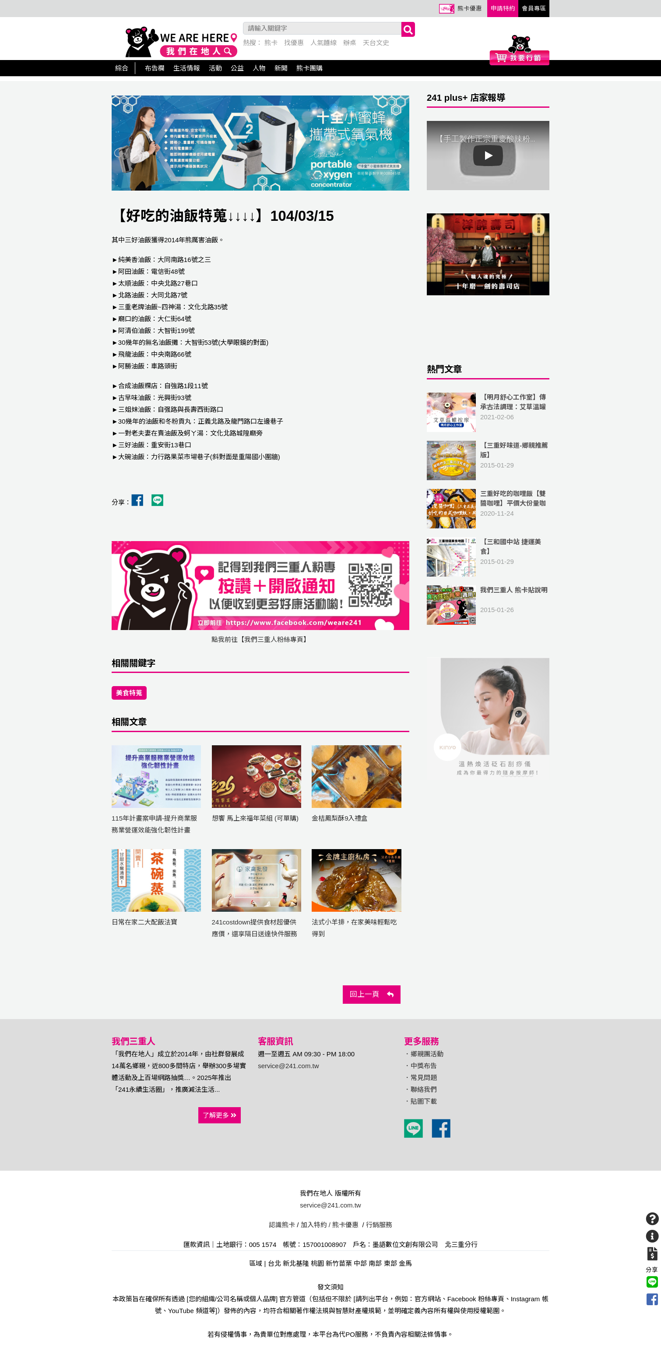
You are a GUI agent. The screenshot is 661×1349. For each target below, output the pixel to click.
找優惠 (294, 42)
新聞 (281, 68)
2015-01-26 (488, 605)
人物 (259, 68)
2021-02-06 (488, 412)
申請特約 (503, 8)
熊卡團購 (309, 68)
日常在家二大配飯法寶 (144, 922)
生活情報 (186, 68)
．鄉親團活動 (423, 1054)
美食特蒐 (129, 693)
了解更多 (219, 1115)
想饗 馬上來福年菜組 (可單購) (255, 818)
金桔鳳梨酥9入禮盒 (340, 818)
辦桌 (349, 42)
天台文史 (376, 42)
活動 (215, 68)
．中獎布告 (420, 1065)
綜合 (121, 68)
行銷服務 (379, 1225)
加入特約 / (315, 1225)
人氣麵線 (323, 42)
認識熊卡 (282, 1225)
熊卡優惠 (469, 8)
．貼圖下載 (420, 1101)
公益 (237, 68)
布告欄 (155, 68)
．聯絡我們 (420, 1089)
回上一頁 (372, 994)
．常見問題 (420, 1077)
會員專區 (534, 8)
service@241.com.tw (288, 1065)
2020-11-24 (488, 508)
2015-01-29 (488, 460)
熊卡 (271, 42)
